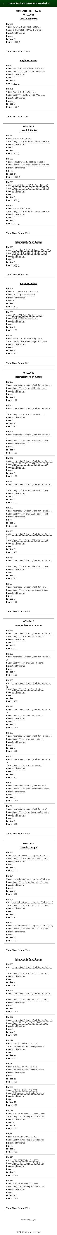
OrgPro (33, 1219)
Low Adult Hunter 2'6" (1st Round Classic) (30, 185)
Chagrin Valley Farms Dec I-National (27, 715)
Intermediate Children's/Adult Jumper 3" (29, 785)
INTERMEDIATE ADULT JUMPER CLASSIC (29, 1113)
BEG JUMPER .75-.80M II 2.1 (24, 91)
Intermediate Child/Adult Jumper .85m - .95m (31, 250)
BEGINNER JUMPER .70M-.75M (25, 291)
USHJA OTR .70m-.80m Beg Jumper (27, 315)
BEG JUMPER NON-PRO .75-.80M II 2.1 (28, 68)
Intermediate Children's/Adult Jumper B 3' (30, 586)
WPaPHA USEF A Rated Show (24, 318)
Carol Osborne (18, 33)
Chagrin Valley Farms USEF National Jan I (29, 388)
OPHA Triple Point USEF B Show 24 (27, 29)
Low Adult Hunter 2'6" (21, 138)
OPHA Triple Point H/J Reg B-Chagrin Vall (29, 253)
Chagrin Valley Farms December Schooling (30, 788)
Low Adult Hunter (28, 18)
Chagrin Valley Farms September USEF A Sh (30, 141)
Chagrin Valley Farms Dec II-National (27, 636)
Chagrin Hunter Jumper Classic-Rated (28, 1116)
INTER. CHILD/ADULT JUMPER (24, 1043)
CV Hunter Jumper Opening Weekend (28, 1046)
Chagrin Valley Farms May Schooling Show (30, 590)
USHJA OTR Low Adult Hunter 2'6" (26, 26)
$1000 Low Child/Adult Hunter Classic (28, 161)
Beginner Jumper (28, 60)
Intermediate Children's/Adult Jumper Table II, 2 (29, 410)
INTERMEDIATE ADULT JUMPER (25, 1136)
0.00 (15, 83)
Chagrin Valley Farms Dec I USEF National (30, 858)
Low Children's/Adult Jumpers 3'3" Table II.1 (31, 855)
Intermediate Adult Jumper (28, 242)
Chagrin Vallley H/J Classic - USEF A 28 (28, 71)
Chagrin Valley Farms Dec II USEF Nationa (30, 882)
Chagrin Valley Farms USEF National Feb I (30, 440)
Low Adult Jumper (28, 847)
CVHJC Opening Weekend (23, 294)
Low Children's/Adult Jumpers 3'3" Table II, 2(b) (32, 902)
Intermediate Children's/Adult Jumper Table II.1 (32, 385)
